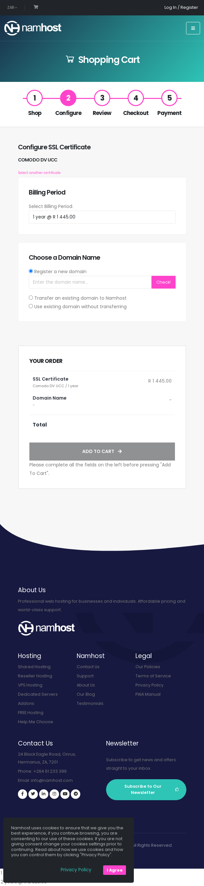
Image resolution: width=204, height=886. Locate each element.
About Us (86, 685)
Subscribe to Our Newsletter (152, 789)
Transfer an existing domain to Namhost (80, 298)
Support (85, 676)
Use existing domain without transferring (80, 306)
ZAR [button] (12, 7)
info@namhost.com (52, 780)
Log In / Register (181, 7)
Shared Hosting (34, 666)
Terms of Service (153, 676)
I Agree (115, 870)
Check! (163, 282)
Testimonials (90, 703)
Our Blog (86, 694)
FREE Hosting (30, 712)
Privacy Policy (149, 685)
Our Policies (147, 666)
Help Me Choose (35, 722)
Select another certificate (39, 173)
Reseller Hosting (35, 676)
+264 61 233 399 (50, 771)
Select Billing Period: (51, 206)
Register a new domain (60, 271)
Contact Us (88, 666)
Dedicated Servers (38, 694)
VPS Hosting (30, 685)
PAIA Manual (148, 694)
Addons (26, 703)
